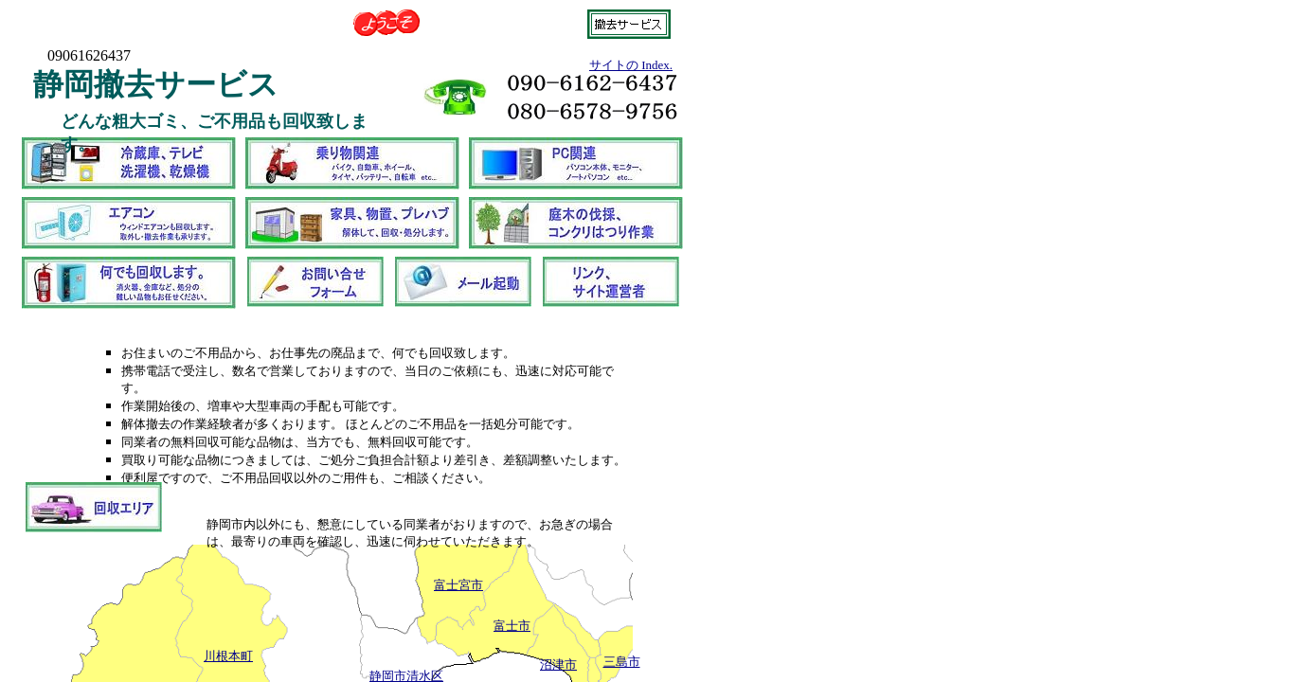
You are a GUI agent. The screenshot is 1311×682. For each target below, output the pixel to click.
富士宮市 (458, 585)
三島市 (621, 662)
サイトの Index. (631, 65)
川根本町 (228, 656)
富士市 (512, 626)
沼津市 (558, 664)
